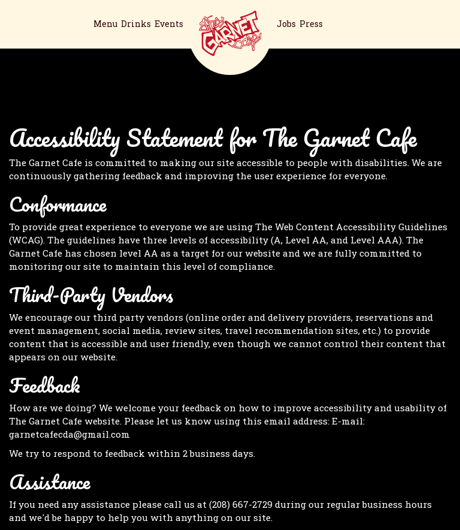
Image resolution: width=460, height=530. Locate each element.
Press (311, 23)
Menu (105, 23)
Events (169, 23)
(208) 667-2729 (241, 504)
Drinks (136, 23)
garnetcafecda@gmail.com (69, 434)
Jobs (286, 23)
